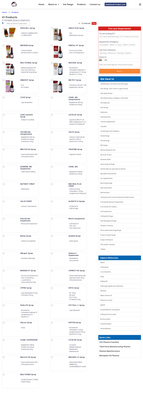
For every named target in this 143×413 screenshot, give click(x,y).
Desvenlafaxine (105, 328)
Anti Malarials (105, 103)
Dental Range (104, 136)
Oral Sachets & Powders (108, 207)
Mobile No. (103, 57)
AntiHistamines (105, 117)
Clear (94, 23)
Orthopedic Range (106, 216)
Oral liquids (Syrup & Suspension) (111, 202)
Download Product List (115, 4)
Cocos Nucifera (105, 272)
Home (41, 4)
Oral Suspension (106, 211)
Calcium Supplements (107, 122)
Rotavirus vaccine (106, 300)
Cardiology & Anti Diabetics (109, 131)
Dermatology (104, 141)
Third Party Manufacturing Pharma (114, 346)
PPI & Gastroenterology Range (110, 230)
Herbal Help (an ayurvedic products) (112, 169)
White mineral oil (106, 295)
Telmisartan (104, 267)
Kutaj (102, 277)
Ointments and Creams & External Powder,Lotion (117, 197)
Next (120, 71)
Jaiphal (102, 305)
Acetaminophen (105, 324)
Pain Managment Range (108, 221)
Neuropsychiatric (106, 188)
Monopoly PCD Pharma (109, 355)
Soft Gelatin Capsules (107, 244)
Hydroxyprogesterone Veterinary (111, 286)
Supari (102, 262)
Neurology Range (106, 183)
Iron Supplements (106, 178)
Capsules (103, 126)
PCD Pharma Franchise (109, 342)
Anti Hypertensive (106, 93)
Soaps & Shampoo (106, 240)
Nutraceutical (104, 192)
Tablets (102, 249)
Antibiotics (104, 112)
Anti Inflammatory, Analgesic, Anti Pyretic (114, 98)
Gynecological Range (107, 164)
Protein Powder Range (108, 235)
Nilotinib (103, 291)
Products (81, 4)
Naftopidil (103, 281)
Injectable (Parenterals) (108, 174)
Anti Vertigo (104, 107)
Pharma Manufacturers (109, 351)
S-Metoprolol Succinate (108, 314)
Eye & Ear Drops (105, 155)
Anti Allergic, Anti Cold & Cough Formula (114, 89)
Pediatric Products (106, 226)
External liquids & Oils (107, 150)
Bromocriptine (105, 319)
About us (53, 4)
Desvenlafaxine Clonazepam (110, 310)
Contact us (95, 4)
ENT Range (104, 145)
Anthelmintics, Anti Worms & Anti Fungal (114, 84)
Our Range (68, 4)
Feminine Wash (105, 159)
